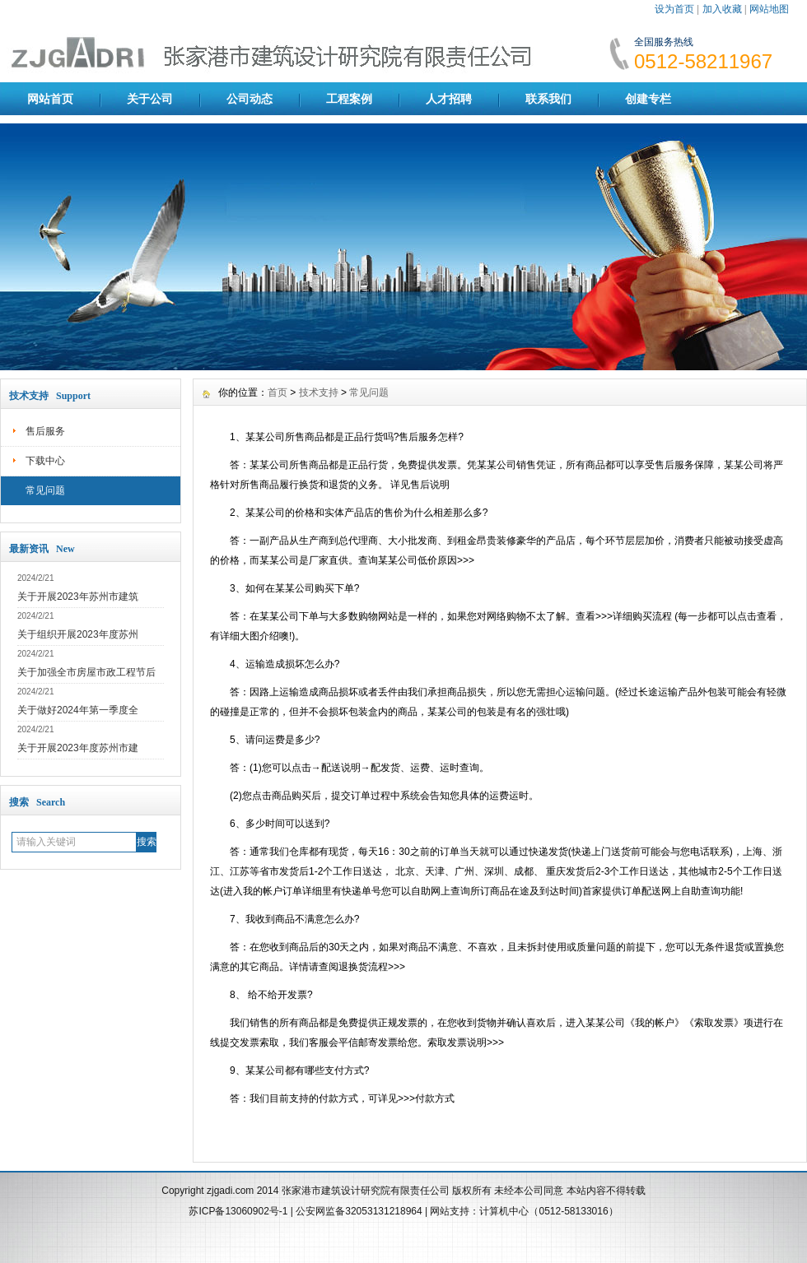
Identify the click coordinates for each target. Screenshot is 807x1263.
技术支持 (318, 392)
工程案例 (349, 98)
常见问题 (45, 490)
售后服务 (45, 431)
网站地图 (769, 9)
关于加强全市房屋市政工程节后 (86, 672)
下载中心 (45, 461)
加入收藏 (722, 9)
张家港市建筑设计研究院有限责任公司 (366, 1190)
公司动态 (249, 98)
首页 (277, 392)
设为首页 (674, 9)
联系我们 (548, 98)
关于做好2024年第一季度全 (77, 710)
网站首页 (50, 98)
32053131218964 (385, 1211)
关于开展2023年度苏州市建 (77, 748)
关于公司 (150, 98)
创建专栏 (648, 98)
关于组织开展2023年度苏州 (77, 634)
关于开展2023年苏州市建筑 (77, 596)
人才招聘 (449, 98)
